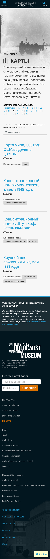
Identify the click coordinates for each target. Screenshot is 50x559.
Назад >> (24, 127)
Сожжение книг (29, 277)
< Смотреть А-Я (11, 53)
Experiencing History (11, 496)
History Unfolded (9, 491)
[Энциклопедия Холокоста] (25, 4)
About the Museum (11, 510)
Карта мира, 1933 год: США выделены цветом (21, 149)
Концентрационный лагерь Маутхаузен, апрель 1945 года (21, 185)
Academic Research (10, 445)
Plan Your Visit (8, 400)
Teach (4, 435)
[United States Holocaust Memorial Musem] (25, 350)
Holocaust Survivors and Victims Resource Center (23, 485)
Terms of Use (8, 524)
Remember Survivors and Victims (16, 450)
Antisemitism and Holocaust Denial (17, 461)
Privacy (6, 530)
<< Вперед (8, 125)
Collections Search (10, 480)
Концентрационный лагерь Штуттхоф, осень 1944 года (21, 223)
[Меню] (4, 4)
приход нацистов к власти (15, 281)
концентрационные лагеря (15, 203)
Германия (33, 241)
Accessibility (8, 537)
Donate (6, 421)
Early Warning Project (11, 501)
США (25, 164)
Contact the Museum (13, 517)
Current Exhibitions (10, 405)
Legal (5, 544)
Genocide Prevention (11, 456)
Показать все (9, 108)
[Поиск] (44, 4)
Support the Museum (11, 416)
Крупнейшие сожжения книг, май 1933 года (21, 262)
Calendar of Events (10, 410)
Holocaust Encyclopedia (12, 475)
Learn (4, 430)
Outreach (6, 466)
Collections (7, 440)
